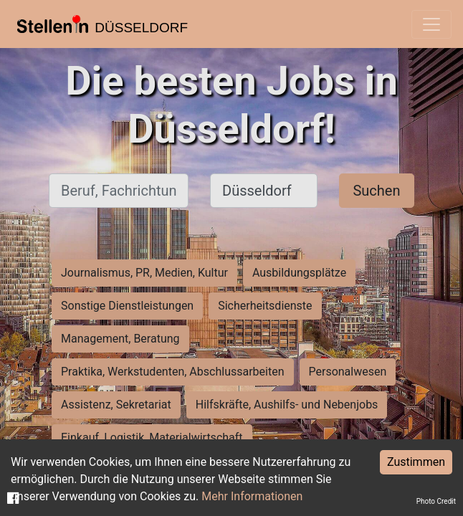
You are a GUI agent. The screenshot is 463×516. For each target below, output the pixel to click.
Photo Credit (436, 501)
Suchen (376, 190)
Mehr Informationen (251, 496)
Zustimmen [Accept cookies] (416, 462)
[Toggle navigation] (431, 24)
